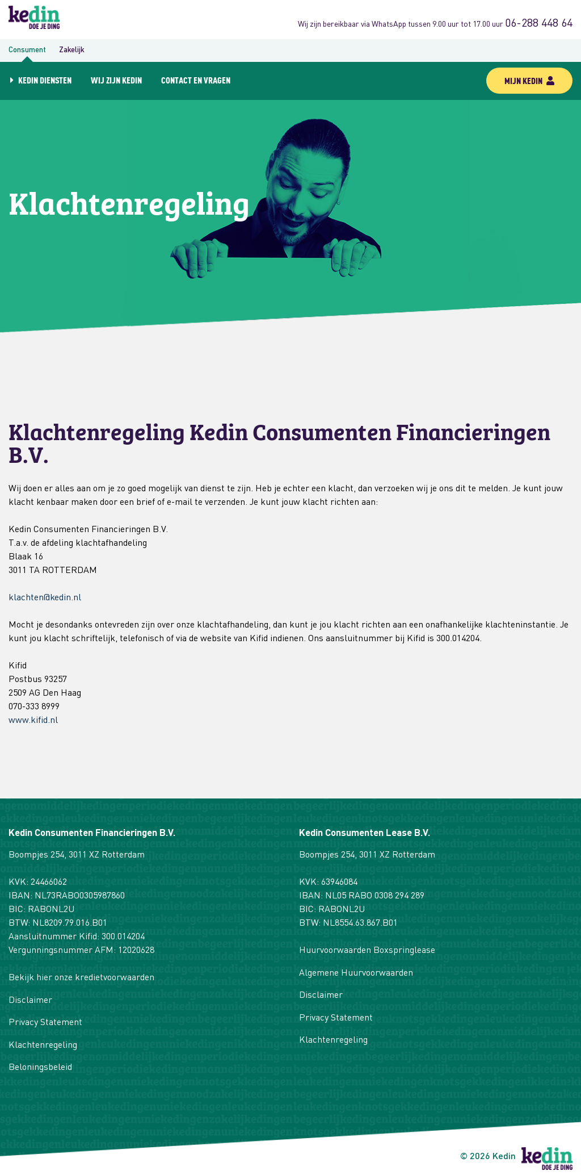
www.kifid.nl (33, 720)
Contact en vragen (195, 80)
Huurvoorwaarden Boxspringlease (367, 950)
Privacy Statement (45, 1022)
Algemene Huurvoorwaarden (356, 973)
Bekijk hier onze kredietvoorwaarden (81, 977)
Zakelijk (72, 50)
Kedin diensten (44, 80)
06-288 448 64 (538, 24)
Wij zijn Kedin (116, 80)
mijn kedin (529, 80)
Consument (27, 50)
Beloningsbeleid (40, 1067)
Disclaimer (30, 1000)
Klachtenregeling (43, 1045)
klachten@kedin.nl (45, 598)
